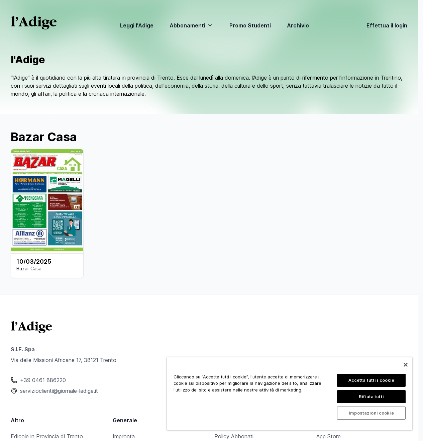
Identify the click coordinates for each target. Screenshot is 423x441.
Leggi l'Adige (136, 25)
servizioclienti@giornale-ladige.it (59, 390)
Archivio (298, 25)
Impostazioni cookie (371, 413)
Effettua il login (386, 25)
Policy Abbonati (233, 436)
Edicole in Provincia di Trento (47, 436)
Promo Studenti (250, 25)
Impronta (124, 436)
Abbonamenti (191, 25)
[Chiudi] (406, 365)
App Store (328, 436)
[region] (289, 393)
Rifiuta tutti (371, 396)
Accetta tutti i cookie (371, 380)
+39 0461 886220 (43, 380)
